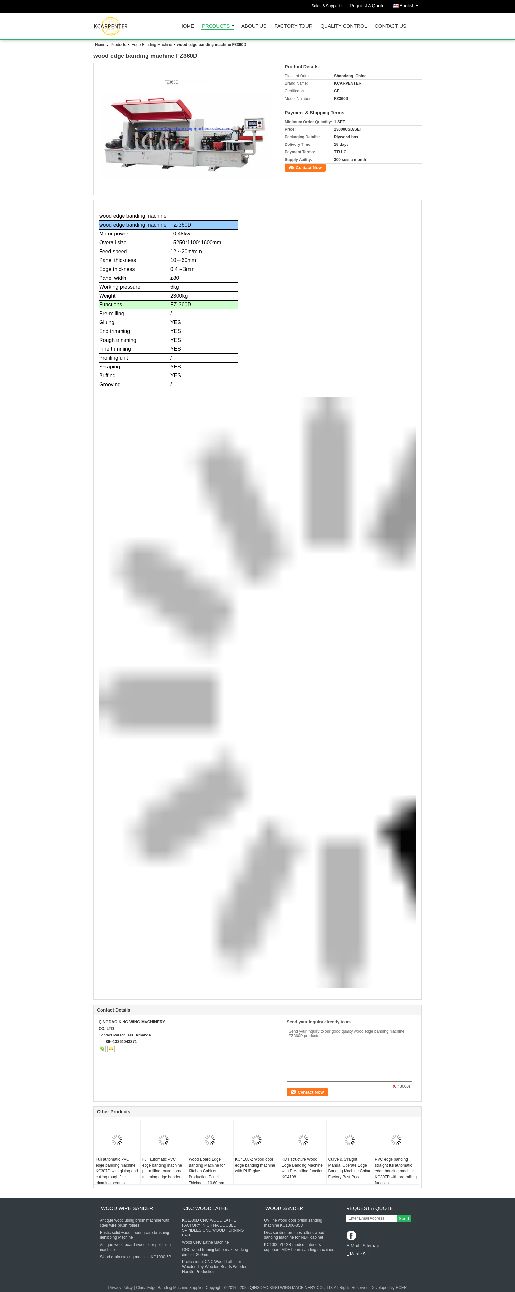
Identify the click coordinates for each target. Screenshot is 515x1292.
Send (404, 1218)
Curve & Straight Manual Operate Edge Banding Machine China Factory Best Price (349, 1168)
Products (216, 26)
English (410, 4)
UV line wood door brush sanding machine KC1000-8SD (293, 1223)
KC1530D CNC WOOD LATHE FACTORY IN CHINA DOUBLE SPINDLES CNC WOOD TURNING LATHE (213, 1227)
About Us (253, 26)
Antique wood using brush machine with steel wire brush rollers (134, 1223)
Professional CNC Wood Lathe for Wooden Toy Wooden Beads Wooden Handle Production (214, 1266)
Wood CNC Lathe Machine (205, 1242)
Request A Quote (367, 5)
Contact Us (390, 26)
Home (186, 26)
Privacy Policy (120, 1287)
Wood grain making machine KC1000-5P (135, 1257)
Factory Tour (293, 26)
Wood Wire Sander (127, 1208)
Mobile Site (357, 1254)
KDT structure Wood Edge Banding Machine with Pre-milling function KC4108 (303, 1168)
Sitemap (370, 1245)
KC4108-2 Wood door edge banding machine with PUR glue (255, 1165)
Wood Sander (284, 1208)
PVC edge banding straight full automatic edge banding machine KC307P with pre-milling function (396, 1171)
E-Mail (352, 1245)
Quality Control (344, 26)
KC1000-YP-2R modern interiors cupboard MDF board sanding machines (299, 1247)
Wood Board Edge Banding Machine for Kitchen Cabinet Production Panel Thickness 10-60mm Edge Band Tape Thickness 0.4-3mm (207, 1177)
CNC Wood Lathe (205, 1208)
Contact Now (309, 167)
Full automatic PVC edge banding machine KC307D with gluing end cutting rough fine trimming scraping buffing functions (117, 1174)
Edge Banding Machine (151, 44)
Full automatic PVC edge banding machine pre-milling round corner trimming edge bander (163, 1168)
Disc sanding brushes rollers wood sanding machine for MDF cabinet (294, 1235)
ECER (401, 1287)
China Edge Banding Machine (162, 1287)
